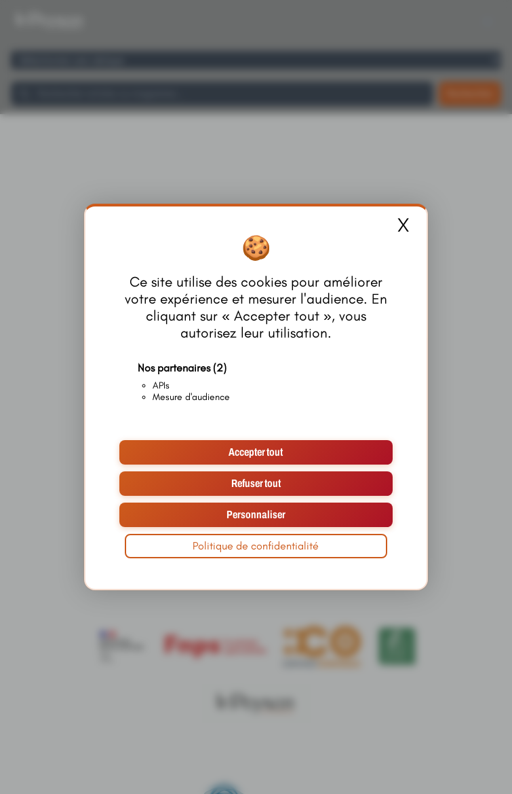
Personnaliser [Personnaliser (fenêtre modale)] (256, 514)
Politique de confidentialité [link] (256, 545)
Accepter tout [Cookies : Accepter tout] (256, 452)
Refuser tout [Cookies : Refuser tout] (256, 483)
